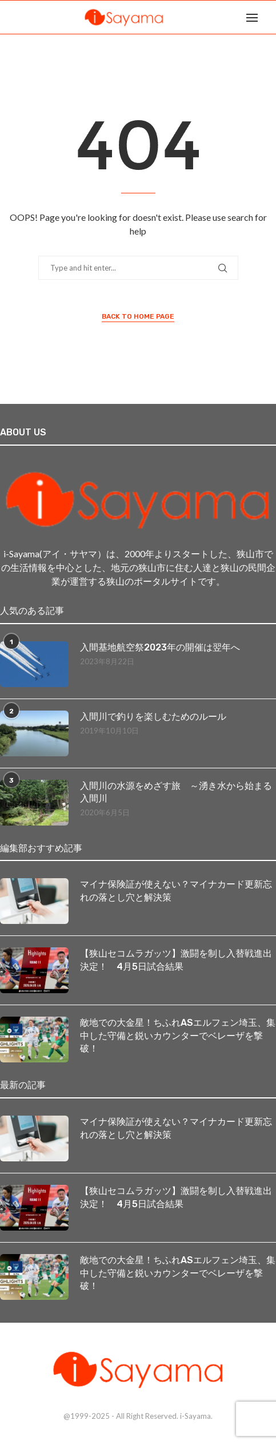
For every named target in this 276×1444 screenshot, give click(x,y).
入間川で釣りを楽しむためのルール (153, 716)
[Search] (270, 17)
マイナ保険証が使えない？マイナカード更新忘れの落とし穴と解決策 (176, 890)
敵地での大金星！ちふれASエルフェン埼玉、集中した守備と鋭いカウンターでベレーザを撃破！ (177, 1035)
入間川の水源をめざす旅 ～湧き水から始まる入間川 (176, 792)
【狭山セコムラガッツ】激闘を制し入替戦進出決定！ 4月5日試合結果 (176, 959)
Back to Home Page (138, 316)
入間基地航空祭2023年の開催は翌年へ (160, 647)
